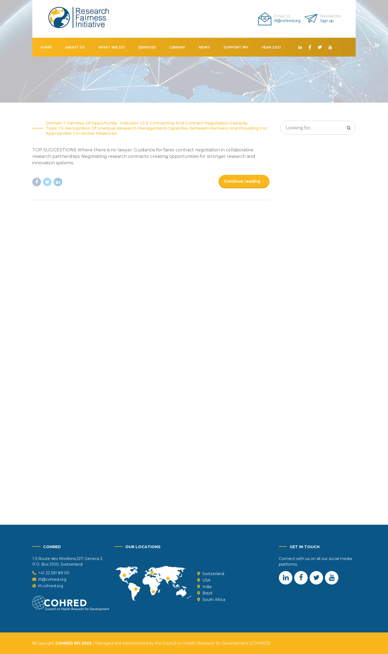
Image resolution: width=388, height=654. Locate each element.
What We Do (111, 47)
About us (75, 47)
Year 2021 (271, 47)
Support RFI (235, 47)
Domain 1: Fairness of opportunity (81, 123)
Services (147, 47)
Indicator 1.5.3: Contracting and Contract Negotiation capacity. (184, 123)
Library (177, 47)
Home (45, 47)
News (204, 47)
